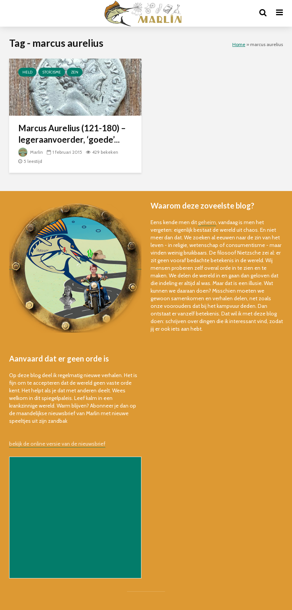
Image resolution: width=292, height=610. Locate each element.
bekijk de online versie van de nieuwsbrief (57, 443)
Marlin (30, 152)
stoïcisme (52, 72)
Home (238, 44)
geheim (207, 222)
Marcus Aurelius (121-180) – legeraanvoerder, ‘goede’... (72, 134)
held (27, 72)
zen (74, 72)
